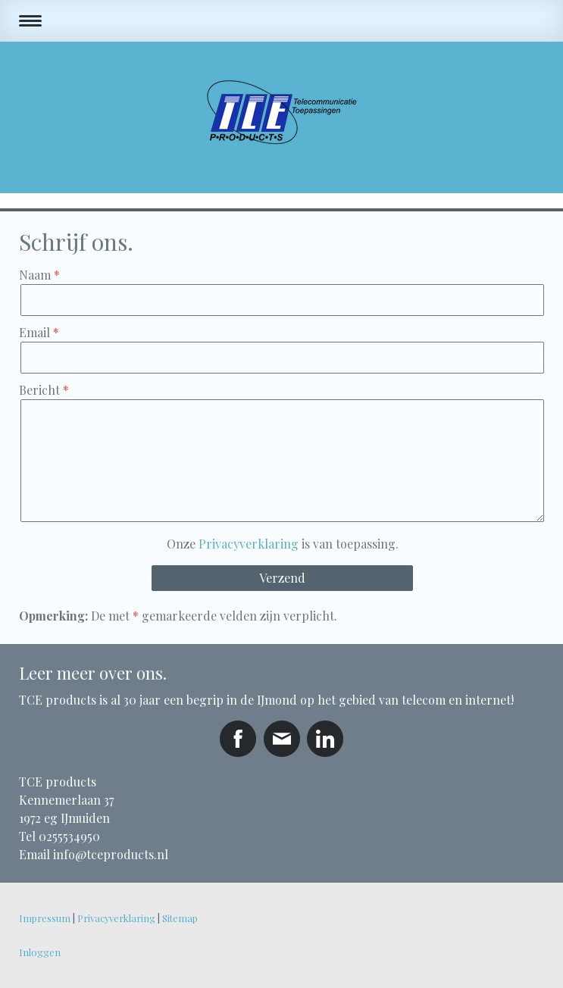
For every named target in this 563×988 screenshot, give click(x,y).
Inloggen (40, 952)
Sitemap (180, 917)
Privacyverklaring (249, 544)
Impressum (44, 917)
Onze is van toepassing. (283, 544)
